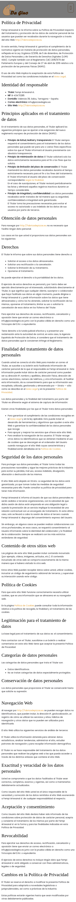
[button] (71, 8)
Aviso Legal (60, 76)
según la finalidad (34, 180)
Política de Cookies (51, 449)
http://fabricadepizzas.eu (28, 40)
